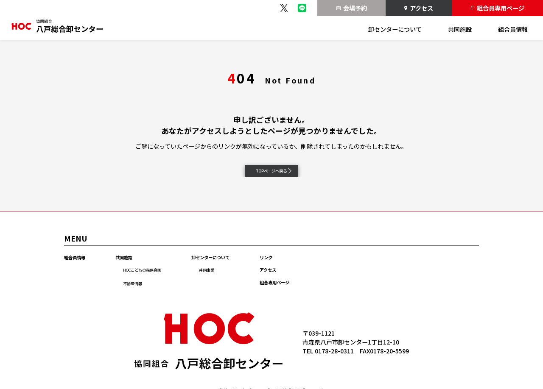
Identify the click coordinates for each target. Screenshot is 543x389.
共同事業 (246, 278)
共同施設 (460, 29)
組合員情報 (513, 29)
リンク (327, 265)
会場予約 (351, 8)
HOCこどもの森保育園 (166, 278)
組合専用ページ (341, 303)
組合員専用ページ (497, 8)
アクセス (418, 8)
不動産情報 (150, 291)
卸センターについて (395, 29)
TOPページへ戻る (276, 174)
